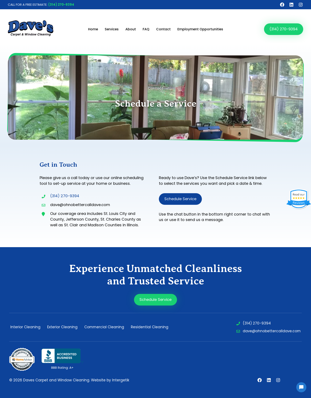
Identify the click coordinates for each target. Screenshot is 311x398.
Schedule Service (180, 198)
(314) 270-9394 (61, 4)
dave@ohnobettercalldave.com (272, 331)
